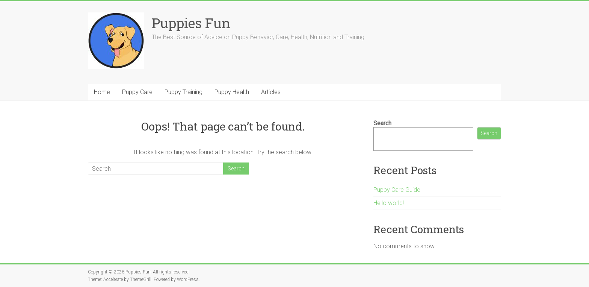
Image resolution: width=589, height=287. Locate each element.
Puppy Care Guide (396, 189)
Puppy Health (231, 92)
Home (102, 92)
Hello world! (388, 203)
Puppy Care (137, 92)
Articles (271, 92)
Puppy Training (183, 92)
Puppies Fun (191, 23)
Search (382, 123)
